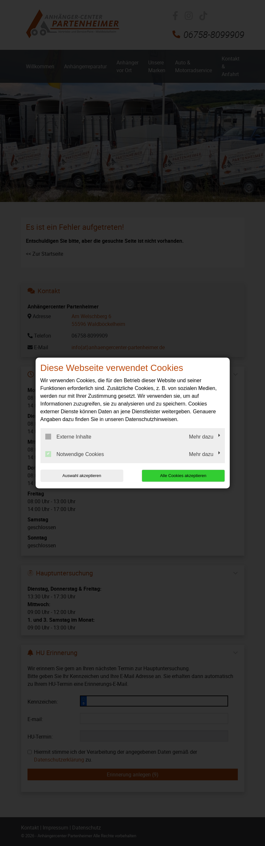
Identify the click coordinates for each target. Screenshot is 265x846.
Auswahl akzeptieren (81, 475)
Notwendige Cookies (74, 454)
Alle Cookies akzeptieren (183, 475)
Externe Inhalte (68, 437)
